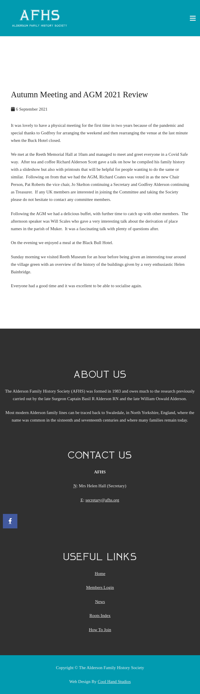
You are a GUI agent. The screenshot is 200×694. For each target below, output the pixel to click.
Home (100, 573)
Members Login (100, 587)
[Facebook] (10, 521)
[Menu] (192, 18)
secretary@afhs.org (102, 500)
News (100, 601)
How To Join (100, 629)
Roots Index (100, 615)
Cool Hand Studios (114, 681)
